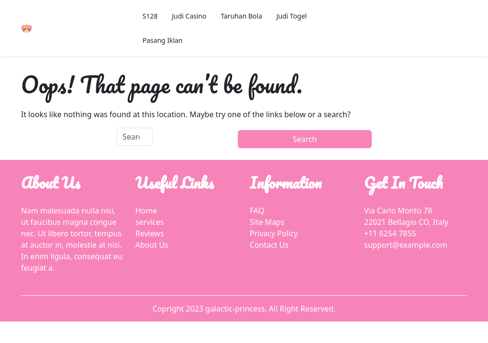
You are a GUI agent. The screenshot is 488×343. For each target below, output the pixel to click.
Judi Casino (189, 15)
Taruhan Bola (241, 15)
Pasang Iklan (162, 40)
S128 (150, 15)
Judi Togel (291, 15)
